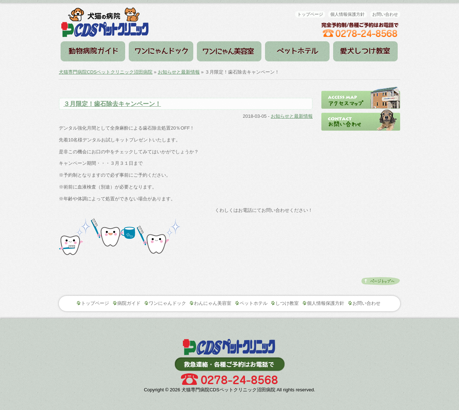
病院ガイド (93, 51)
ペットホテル (297, 51)
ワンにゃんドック (161, 51)
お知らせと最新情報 (179, 72)
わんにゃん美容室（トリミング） (229, 51)
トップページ (310, 14)
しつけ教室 (365, 51)
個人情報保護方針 (347, 14)
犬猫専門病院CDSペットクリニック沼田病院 (105, 72)
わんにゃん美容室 (212, 303)
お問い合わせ (385, 14)
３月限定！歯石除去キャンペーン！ (112, 104)
